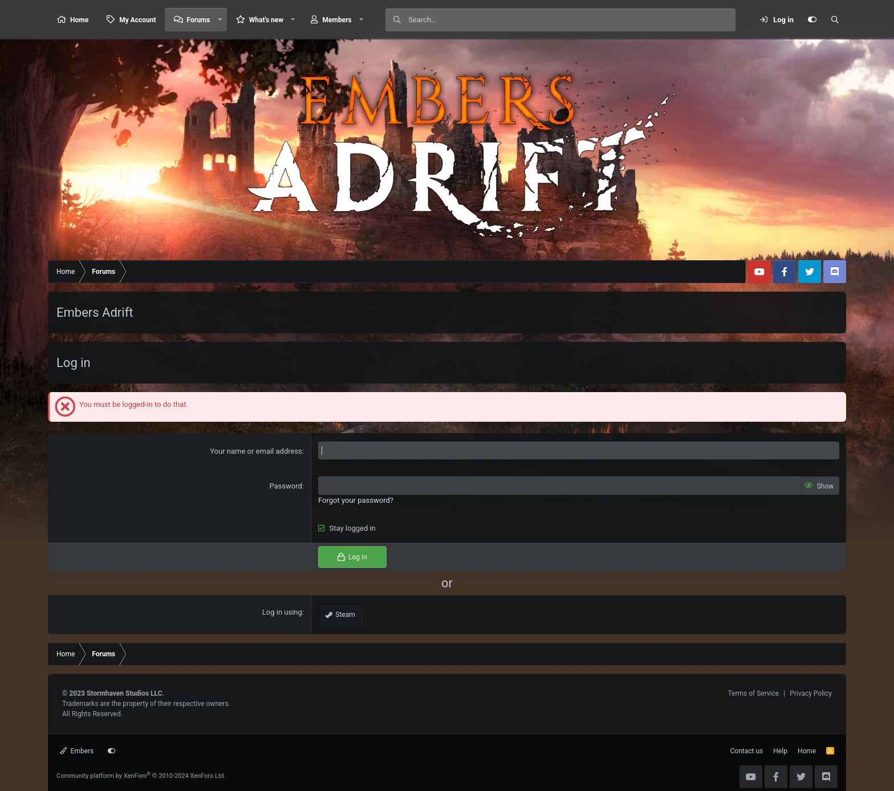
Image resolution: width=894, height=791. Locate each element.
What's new (266, 20)
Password (285, 486)
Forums (198, 20)
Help (780, 751)
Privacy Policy (811, 693)
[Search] (571, 20)
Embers (77, 751)
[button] (219, 19)
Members (337, 20)
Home (79, 20)
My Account (137, 20)
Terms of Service (753, 693)
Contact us (746, 751)
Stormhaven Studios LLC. (125, 693)
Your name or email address (256, 451)
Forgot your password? (355, 500)
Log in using (282, 612)
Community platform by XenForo (141, 776)
